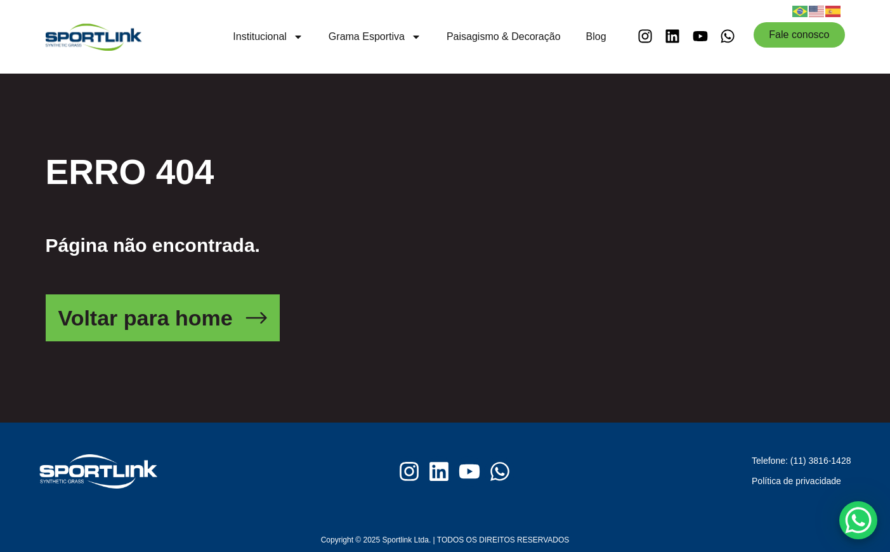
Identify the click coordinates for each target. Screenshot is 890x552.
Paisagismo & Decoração (504, 36)
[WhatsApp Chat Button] (858, 520)
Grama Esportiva (375, 36)
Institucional (268, 36)
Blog (596, 36)
